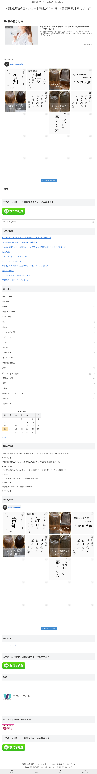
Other (48, 306)
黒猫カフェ (48, 403)
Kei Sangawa (5, 645)
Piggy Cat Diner (48, 311)
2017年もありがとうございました (15, 280)
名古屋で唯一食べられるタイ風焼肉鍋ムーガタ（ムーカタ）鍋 (26, 238)
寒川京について (48, 357)
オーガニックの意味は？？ (12, 261)
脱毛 (48, 383)
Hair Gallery (48, 296)
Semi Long (48, 316)
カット (48, 342)
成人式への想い (8, 271)
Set (48, 322)
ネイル (48, 347)
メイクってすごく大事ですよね (14, 257)
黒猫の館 (48, 398)
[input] (48, 221)
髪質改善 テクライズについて (48, 393)
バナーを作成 (12, 645)
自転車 (48, 388)
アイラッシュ (48, 337)
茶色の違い (6, 252)
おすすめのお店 (48, 332)
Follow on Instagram (48, 180)
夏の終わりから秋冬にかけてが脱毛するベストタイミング (25, 266)
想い (48, 367)
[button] (93, 222)
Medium (48, 301)
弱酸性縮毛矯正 (48, 362)
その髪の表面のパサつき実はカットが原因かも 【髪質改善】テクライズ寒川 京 (34, 247)
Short (48, 327)
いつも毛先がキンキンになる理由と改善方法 (19, 242)
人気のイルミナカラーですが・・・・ (17, 275)
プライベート (48, 352)
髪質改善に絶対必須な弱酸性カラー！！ (18, 487)
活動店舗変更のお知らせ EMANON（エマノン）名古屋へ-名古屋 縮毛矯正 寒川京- (35, 454)
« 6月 (4, 437)
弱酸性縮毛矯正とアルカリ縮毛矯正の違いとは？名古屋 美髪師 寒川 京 (31, 462)
